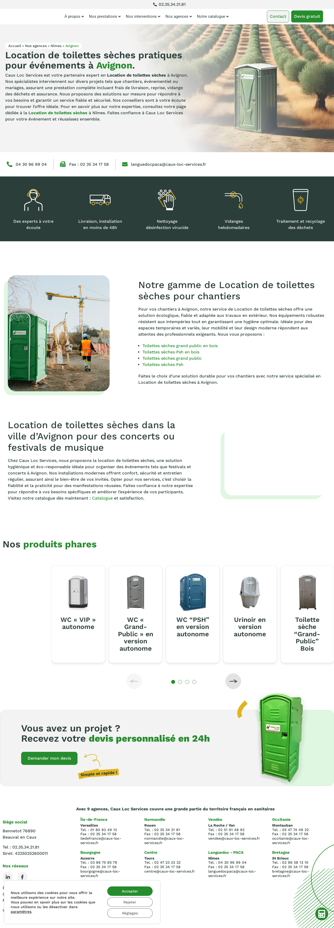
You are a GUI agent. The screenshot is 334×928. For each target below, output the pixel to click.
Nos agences (178, 16)
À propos (74, 16)
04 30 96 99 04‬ (31, 164)
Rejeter (129, 902)
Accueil (14, 46)
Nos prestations (105, 16)
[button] (134, 681)
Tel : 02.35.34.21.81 (21, 847)
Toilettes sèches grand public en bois (180, 345)
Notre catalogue (213, 16)
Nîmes (56, 46)
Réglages (130, 913)
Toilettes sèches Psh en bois (170, 352)
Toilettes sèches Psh (162, 364)
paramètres (21, 911)
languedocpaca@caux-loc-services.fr (168, 164)
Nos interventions (143, 16)
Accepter (130, 891)
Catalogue (102, 498)
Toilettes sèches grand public (172, 358)
